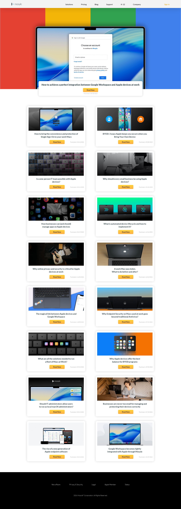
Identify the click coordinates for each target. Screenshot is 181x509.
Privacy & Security (76, 484)
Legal (94, 484)
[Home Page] (16, 4)
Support (109, 4)
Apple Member (110, 484)
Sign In (167, 4)
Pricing (84, 4)
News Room (56, 484)
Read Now (90, 90)
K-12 (123, 4)
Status (127, 484)
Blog (96, 4)
